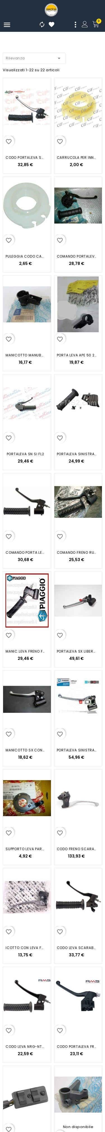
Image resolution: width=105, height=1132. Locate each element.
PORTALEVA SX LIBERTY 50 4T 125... (77, 651)
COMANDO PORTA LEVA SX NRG (25, 552)
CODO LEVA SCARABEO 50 (77, 947)
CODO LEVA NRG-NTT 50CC (25, 1046)
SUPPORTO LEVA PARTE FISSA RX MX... (25, 849)
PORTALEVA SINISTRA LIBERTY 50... (77, 750)
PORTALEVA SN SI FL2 (25, 454)
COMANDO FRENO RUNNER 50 (77, 552)
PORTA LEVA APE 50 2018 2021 (77, 355)
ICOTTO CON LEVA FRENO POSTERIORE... (25, 947)
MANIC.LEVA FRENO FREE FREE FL (25, 651)
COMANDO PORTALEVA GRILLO (77, 256)
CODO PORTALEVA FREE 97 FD (77, 1046)
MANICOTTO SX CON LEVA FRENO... (25, 750)
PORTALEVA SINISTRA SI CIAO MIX (77, 454)
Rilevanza (34, 57)
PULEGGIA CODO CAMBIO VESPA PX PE (25, 256)
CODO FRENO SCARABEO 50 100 (77, 849)
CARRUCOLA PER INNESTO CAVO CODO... (77, 157)
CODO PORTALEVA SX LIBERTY (25, 157)
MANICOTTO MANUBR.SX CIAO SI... (25, 355)
